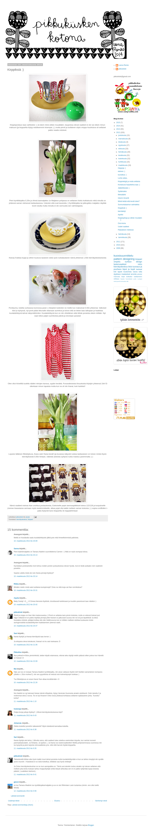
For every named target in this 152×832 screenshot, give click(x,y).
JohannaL (18, 723)
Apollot (120, 215)
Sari (15, 737)
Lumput (140, 279)
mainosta (117, 276)
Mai (15, 669)
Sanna (16, 549)
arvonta (134, 274)
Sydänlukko (122, 191)
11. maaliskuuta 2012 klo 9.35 (25, 748)
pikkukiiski (18, 612)
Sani (15, 633)
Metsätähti (122, 195)
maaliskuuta (123, 165)
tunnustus (123, 281)
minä (115, 281)
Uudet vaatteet (123, 227)
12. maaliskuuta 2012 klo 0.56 (25, 791)
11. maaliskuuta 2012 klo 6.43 (25, 715)
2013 (118, 129)
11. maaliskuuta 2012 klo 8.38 (25, 729)
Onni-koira (122, 223)
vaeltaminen (138, 276)
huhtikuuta (122, 162)
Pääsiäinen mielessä (126, 230)
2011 (118, 242)
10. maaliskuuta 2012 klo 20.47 (25, 626)
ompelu (117, 262)
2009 (118, 248)
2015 (118, 123)
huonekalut (129, 279)
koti (115, 272)
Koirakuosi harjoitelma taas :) (129, 185)
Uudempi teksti (13, 801)
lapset (120, 272)
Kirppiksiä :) (122, 208)
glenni (16, 782)
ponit (118, 281)
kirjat (123, 276)
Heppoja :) (122, 168)
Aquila (16, 598)
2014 (118, 126)
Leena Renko (124, 65)
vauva (135, 272)
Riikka (16, 584)
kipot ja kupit (129, 269)
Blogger (91, 825)
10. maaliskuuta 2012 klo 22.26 (25, 682)
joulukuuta (122, 135)
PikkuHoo (18, 652)
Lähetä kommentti (17, 796)
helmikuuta (122, 234)
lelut (130, 267)
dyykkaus (117, 274)
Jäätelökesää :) (123, 188)
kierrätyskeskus (21, 519)
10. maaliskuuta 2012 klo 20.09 (25, 541)
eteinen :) (121, 171)
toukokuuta (122, 159)
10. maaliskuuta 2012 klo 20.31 (25, 590)
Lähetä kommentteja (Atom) (22, 805)
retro (140, 264)
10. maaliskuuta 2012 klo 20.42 (25, 605)
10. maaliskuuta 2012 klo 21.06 (25, 645)
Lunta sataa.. (123, 178)
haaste (122, 279)
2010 (118, 245)
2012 (118, 132)
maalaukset (125, 274)
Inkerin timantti (123, 198)
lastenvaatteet (120, 264)
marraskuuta (123, 139)
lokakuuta (122, 142)
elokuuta (121, 149)
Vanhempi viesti (101, 801)
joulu (135, 279)
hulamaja (17, 709)
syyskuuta (122, 145)
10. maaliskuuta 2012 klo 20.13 (25, 555)
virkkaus (116, 279)
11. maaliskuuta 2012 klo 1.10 (25, 701)
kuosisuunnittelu (123, 255)
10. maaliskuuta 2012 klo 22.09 (25, 661)
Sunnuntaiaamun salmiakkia (128, 205)
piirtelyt (139, 274)
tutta (140, 272)
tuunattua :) (122, 175)
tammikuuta (123, 237)
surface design (133, 262)
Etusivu (57, 801)
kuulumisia (127, 272)
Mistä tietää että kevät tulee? (129, 201)
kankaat (139, 269)
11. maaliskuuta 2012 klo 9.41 (25, 774)
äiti (127, 281)
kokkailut (129, 276)
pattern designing (124, 258)
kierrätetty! (122, 211)
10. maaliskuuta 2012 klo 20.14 (25, 576)
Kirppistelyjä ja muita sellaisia (129, 181)
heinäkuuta (122, 152)
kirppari (30, 519)
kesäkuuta (122, 155)
